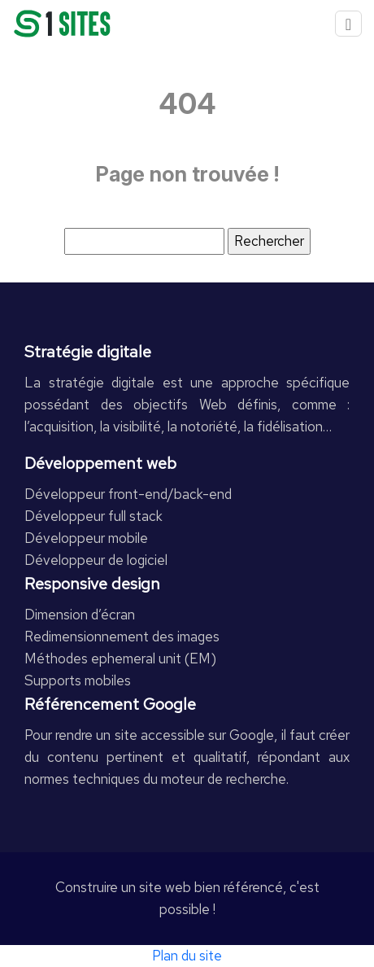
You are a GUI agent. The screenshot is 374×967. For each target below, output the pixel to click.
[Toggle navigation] (348, 24)
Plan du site (187, 956)
